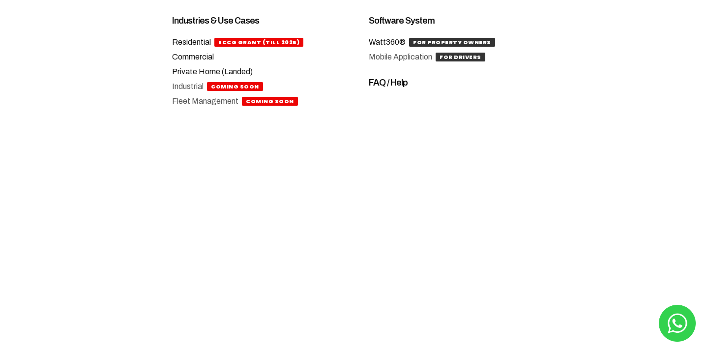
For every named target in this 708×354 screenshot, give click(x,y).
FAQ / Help (388, 83)
